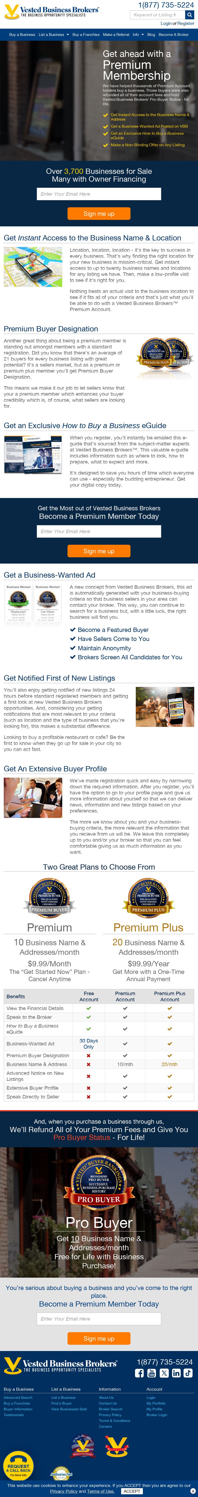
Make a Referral (116, 34)
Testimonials (14, 1415)
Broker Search (110, 1409)
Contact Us (108, 1403)
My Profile (154, 1409)
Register (185, 23)
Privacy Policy (110, 1415)
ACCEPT (132, 1491)
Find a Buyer (61, 1403)
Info (136, 34)
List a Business (51, 34)
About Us (106, 1397)
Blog (151, 34)
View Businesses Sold (69, 1409)
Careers (105, 1426)
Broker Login (157, 1415)
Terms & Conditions (114, 1421)
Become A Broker (174, 34)
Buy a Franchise (86, 34)
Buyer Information (18, 1409)
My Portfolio (156, 1403)
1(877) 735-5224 (166, 5)
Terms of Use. (101, 1491)
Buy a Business (22, 34)
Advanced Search (18, 1397)
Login (166, 23)
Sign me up (99, 213)
